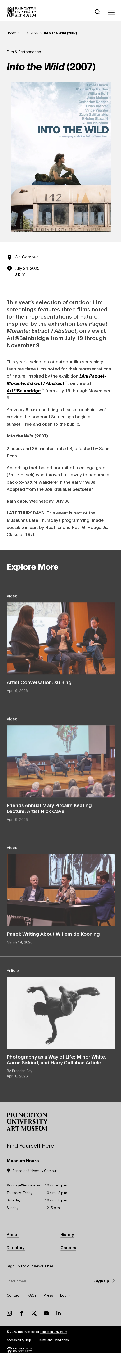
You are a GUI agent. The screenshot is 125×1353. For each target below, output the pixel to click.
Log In (65, 1295)
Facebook (21, 1313)
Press (48, 1295)
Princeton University (53, 1331)
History (67, 1234)
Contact (14, 1295)
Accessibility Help (19, 1340)
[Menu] (111, 12)
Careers (68, 1247)
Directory (16, 1247)
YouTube (46, 1313)
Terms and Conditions (53, 1340)
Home (11, 33)
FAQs (32, 1295)
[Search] (98, 12)
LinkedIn (58, 1313)
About (13, 1234)
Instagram (9, 1313)
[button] (27, 1122)
